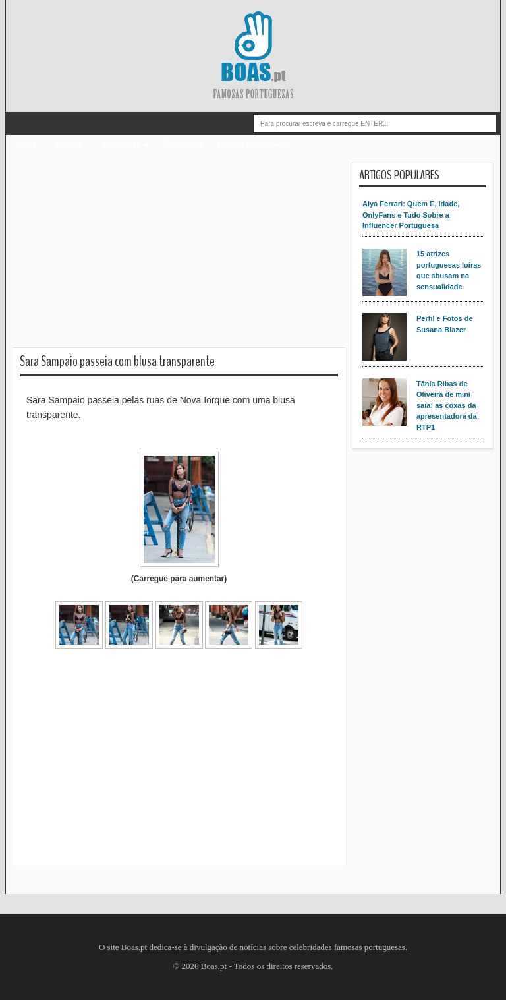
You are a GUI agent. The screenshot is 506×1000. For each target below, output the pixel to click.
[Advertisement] (179, 255)
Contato (70, 144)
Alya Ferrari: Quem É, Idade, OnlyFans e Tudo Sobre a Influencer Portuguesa (410, 214)
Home (26, 144)
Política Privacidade (252, 144)
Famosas (179, 144)
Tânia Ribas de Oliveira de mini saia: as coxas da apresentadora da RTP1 (446, 405)
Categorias (121, 144)
